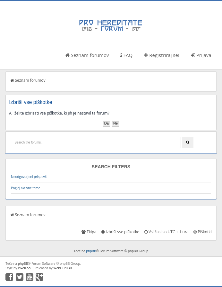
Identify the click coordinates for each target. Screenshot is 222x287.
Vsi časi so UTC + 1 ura (166, 232)
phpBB (91, 251)
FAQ (126, 55)
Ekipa (88, 232)
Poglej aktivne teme (25, 188)
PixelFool (24, 268)
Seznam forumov (87, 55)
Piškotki (202, 232)
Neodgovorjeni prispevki (29, 176)
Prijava (201, 55)
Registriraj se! (161, 55)
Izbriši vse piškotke (120, 232)
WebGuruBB (62, 268)
